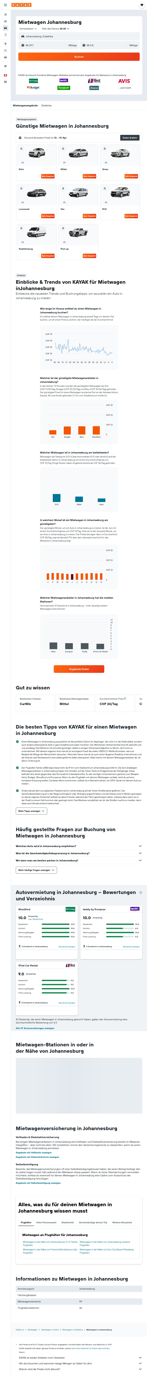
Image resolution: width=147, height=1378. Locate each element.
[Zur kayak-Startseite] (21, 5)
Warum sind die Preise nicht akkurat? (80, 1369)
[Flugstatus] (5, 50)
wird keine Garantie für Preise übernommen (91, 1348)
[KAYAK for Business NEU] (5, 57)
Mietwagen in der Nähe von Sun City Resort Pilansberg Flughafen (107, 1251)
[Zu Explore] (5, 44)
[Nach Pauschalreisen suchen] (5, 35)
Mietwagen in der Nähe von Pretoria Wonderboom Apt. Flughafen (50, 1251)
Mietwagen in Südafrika (72, 1329)
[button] (5, 4)
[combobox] (28, 28)
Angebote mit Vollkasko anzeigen (33, 1152)
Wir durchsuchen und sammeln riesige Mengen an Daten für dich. (80, 1363)
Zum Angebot (48, 176)
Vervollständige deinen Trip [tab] (93, 1222)
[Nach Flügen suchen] (5, 14)
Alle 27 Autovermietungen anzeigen (35, 1028)
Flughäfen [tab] (26, 1222)
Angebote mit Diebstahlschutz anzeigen (37, 1157)
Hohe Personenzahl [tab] (46, 1222)
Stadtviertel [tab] (68, 1222)
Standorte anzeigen (67, 946)
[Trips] (5, 66)
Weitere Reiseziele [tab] (122, 1222)
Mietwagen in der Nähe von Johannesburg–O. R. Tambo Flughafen (50, 1243)
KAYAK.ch (20, 1329)
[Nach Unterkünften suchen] (5, 21)
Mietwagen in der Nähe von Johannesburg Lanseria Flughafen (105, 1243)
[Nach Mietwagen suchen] (5, 28)
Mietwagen (32, 1329)
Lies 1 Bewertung (35, 919)
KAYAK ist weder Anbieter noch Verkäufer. (80, 1358)
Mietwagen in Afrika (50, 1329)
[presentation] (140, 892)
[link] (79, 669)
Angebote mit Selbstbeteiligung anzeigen (38, 1183)
